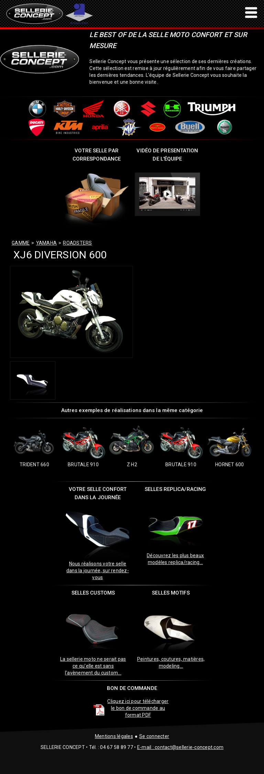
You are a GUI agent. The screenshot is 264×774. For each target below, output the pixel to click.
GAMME (21, 243)
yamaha (46, 243)
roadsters (77, 243)
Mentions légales (114, 736)
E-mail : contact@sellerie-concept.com (180, 747)
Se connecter (154, 736)
